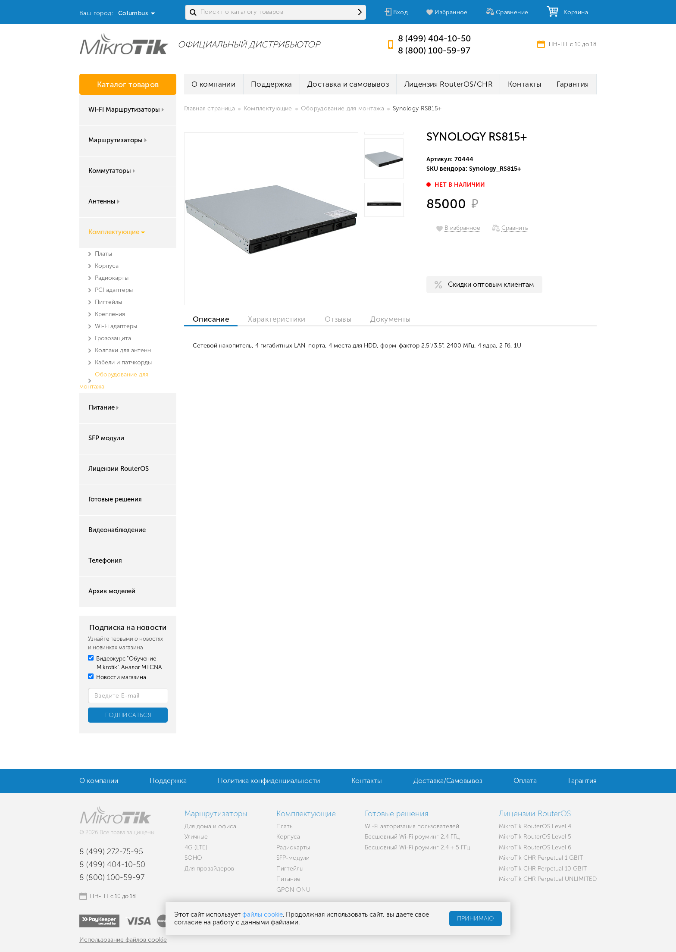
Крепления (110, 314)
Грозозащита (113, 338)
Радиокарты (111, 278)
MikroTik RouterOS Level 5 (535, 836)
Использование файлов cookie (123, 939)
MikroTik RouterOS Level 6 (535, 847)
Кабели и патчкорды (123, 362)
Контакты (524, 84)
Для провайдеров (209, 868)
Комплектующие (116, 232)
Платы (103, 253)
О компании (213, 84)
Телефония (105, 560)
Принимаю (475, 918)
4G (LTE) (196, 847)
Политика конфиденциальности (269, 781)
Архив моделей (111, 591)
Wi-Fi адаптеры (116, 326)
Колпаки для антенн (123, 350)
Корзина (574, 12)
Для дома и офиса (210, 826)
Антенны (104, 201)
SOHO (193, 857)
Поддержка (271, 84)
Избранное (451, 12)
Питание (104, 407)
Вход (400, 12)
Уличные (196, 836)
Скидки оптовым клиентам (491, 284)
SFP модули (106, 438)
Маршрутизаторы (118, 140)
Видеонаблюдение (117, 530)
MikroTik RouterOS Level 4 (535, 826)
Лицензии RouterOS (118, 469)
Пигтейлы (108, 302)
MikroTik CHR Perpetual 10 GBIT (543, 868)
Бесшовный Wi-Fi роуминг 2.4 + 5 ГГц (417, 847)
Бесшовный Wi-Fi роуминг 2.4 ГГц (412, 836)
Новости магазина (117, 677)
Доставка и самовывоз (348, 84)
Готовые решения (115, 499)
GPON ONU (293, 889)
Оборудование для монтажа (342, 108)
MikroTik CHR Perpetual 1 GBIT (541, 857)
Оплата (525, 781)
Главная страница (209, 108)
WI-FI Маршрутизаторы (127, 109)
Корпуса (107, 265)
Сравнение (512, 12)
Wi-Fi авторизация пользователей (412, 826)
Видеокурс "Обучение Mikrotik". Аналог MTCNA (125, 663)
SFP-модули (293, 857)
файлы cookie (262, 914)
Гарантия (572, 84)
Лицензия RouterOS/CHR (448, 84)
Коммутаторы (112, 171)
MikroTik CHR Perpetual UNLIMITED (548, 879)
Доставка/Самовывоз (447, 781)
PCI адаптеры (114, 290)
